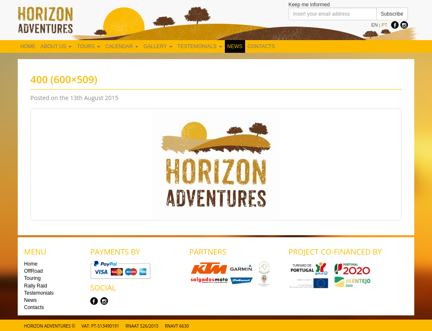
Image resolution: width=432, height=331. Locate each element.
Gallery (157, 46)
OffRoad (33, 271)
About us (56, 46)
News (235, 46)
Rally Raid (35, 286)
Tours (88, 46)
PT (384, 24)
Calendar (122, 46)
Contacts (261, 46)
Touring (32, 278)
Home (27, 46)
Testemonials (200, 46)
